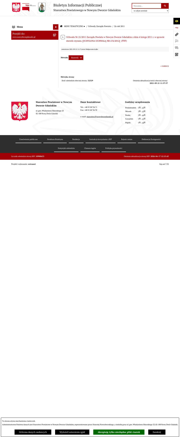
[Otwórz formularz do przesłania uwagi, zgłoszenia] (176, 47)
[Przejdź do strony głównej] (66, 7)
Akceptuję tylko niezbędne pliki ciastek (119, 432)
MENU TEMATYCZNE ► (74, 19)
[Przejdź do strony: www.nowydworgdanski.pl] (176, 34)
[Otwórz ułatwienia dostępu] (176, 21)
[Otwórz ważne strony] (176, 41)
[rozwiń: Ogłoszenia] (56, 315)
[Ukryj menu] (56, 19)
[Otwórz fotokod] (176, 54)
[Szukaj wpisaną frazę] (165, 6)
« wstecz (165, 58)
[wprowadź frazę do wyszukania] (147, 6)
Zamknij (157, 432)
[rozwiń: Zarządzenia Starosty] (56, 286)
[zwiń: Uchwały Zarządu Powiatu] (56, 75)
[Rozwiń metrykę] (76, 50)
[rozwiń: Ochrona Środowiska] (56, 366)
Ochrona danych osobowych (33, 432)
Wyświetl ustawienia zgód (72, 432)
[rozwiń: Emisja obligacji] (56, 54)
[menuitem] (35, 25)
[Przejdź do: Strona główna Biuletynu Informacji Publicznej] (61, 19)
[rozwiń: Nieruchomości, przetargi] (56, 330)
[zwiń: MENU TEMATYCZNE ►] (56, 31)
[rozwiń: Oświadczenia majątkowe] (56, 301)
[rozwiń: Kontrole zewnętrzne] (56, 381)
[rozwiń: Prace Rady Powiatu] (56, 61)
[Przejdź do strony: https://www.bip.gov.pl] (176, 27)
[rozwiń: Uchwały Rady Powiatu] (56, 68)
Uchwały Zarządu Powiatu (99, 19)
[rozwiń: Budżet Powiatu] (56, 46)
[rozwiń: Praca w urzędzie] (56, 337)
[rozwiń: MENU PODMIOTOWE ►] (56, 25)
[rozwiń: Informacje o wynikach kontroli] (56, 388)
